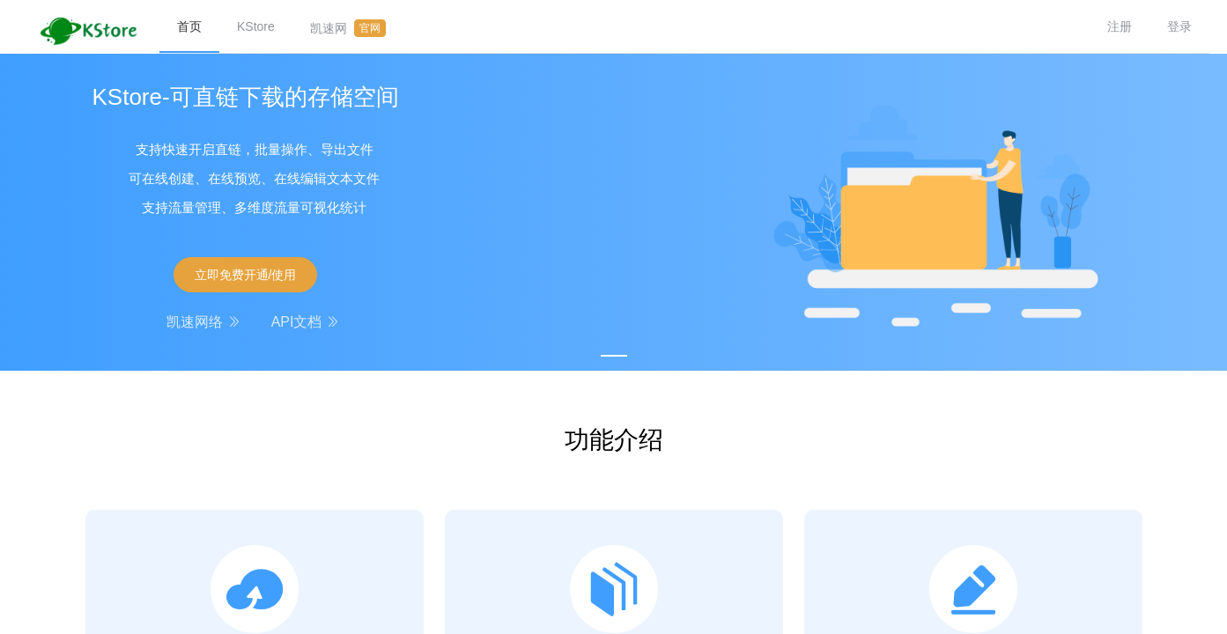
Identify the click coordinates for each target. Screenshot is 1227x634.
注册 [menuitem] (1119, 26)
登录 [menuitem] (1179, 26)
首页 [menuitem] (189, 26)
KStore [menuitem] (256, 26)
